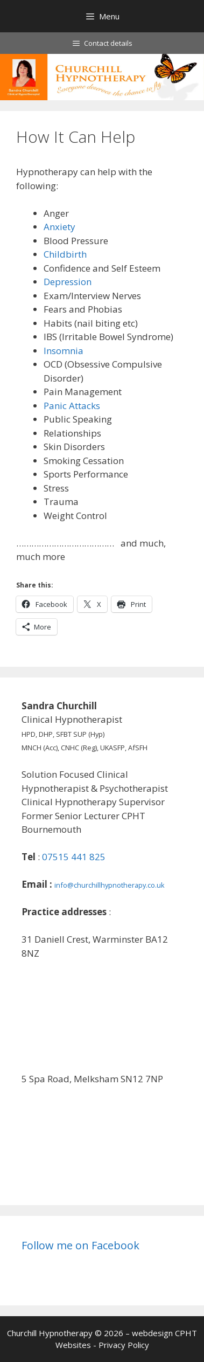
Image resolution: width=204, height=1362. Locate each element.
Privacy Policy (124, 1344)
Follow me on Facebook (80, 1245)
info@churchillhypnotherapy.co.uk (109, 885)
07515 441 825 (73, 857)
